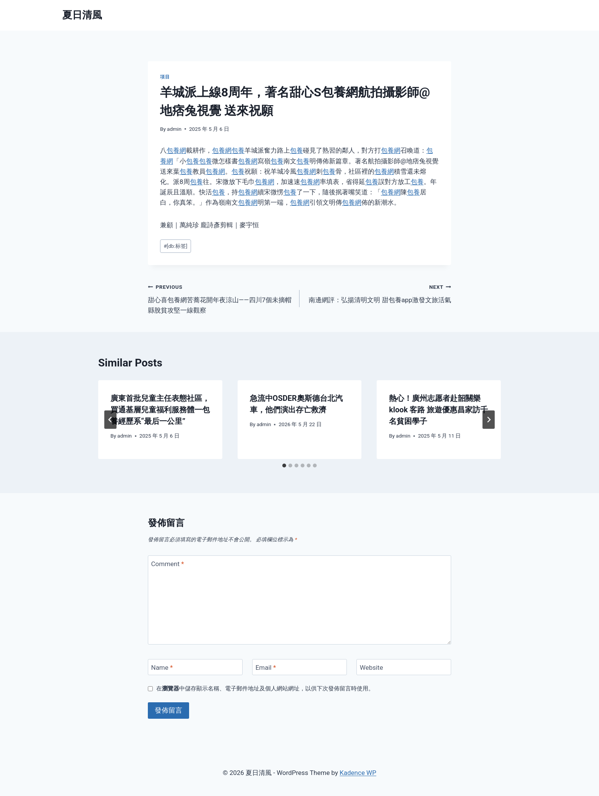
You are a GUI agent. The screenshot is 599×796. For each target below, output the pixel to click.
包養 (238, 150)
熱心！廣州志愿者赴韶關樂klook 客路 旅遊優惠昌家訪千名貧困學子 (438, 410)
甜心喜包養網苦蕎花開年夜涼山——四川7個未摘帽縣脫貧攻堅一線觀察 (220, 298)
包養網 (176, 150)
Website (371, 667)
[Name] (195, 667)
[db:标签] (175, 246)
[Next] (488, 419)
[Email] (299, 667)
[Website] (403, 667)
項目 (165, 77)
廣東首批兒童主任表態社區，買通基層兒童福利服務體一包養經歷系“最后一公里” (160, 410)
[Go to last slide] (110, 419)
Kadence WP (358, 772)
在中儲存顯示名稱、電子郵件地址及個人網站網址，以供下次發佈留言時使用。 (265, 688)
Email (266, 667)
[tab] (284, 465)
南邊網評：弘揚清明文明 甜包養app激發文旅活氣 (378, 293)
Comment (167, 564)
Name (162, 667)
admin (174, 129)
